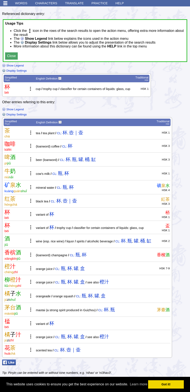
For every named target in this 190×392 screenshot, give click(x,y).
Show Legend (13, 65)
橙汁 (104, 281)
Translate (74, 3)
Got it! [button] (166, 384)
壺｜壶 (76, 132)
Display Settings (14, 70)
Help (119, 3)
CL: (59, 133)
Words (21, 3)
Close (11, 56)
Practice (99, 3)
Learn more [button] (138, 384)
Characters (46, 3)
